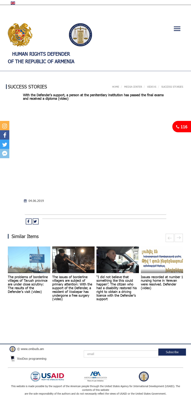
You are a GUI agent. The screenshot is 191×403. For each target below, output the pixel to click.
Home (115, 86)
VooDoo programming (31, 358)
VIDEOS (151, 86)
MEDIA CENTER (132, 86)
